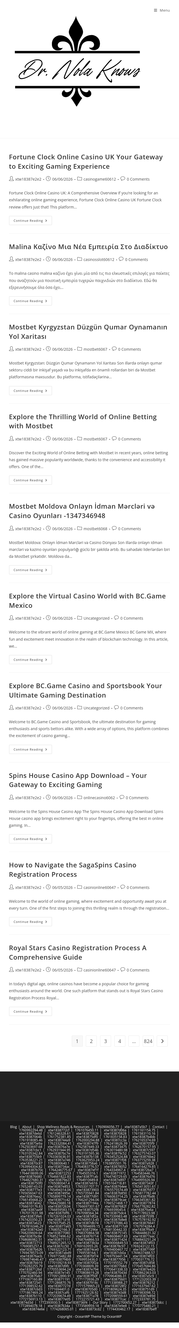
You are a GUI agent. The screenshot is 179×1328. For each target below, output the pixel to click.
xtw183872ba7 (142, 1170)
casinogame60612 (100, 179)
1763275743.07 (144, 1153)
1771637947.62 (144, 1286)
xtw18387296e (86, 1229)
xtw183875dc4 (115, 1213)
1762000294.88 (88, 1140)
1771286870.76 (59, 1282)
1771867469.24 (31, 1292)
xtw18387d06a (115, 1130)
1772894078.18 (30, 1305)
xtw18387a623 (30, 1223)
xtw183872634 (59, 1206)
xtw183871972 (114, 1173)
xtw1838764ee (115, 1186)
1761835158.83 (115, 1136)
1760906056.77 (107, 1126)
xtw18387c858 (144, 1262)
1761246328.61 (59, 1133)
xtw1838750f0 (32, 1183)
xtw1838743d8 (115, 1292)
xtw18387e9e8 (115, 1305)
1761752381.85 (59, 1136)
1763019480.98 (116, 1150)
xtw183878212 (144, 1282)
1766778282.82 (144, 1206)
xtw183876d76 (143, 1176)
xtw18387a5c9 (143, 1276)
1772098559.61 (116, 1295)
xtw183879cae (115, 1199)
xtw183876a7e (59, 1146)
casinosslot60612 (99, 259)
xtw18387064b (30, 1136)
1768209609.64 (30, 1233)
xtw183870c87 (31, 1163)
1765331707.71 (87, 1186)
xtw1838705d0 (86, 1289)
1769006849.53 (116, 1242)
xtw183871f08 (115, 1160)
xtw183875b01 (115, 1279)
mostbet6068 (95, 528)
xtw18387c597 (144, 1150)
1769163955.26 (86, 1246)
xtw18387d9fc (58, 1266)
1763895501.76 (114, 1163)
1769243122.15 (143, 1246)
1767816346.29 (31, 1226)
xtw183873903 (87, 1189)
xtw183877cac (115, 1299)
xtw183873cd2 (90, 1309)
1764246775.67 (60, 1170)
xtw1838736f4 (76, 1302)
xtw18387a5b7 (136, 1126)
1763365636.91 (59, 1156)
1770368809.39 (86, 1266)
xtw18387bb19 (31, 1262)
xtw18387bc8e (31, 1236)
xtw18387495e (59, 1193)
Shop (41, 1126)
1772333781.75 (144, 1299)
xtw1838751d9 (143, 1289)
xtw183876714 (87, 1236)
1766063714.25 (116, 1196)
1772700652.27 (125, 1302)
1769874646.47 (32, 1259)
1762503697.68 (30, 1146)
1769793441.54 (116, 1256)
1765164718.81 (114, 1183)
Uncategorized (96, 618)
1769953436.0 (87, 1259)
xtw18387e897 (114, 1179)
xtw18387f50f (87, 1276)
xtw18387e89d (144, 1295)
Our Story (100, 1302)
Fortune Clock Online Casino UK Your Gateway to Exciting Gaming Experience (86, 161)
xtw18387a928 (143, 1163)
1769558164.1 (87, 1252)
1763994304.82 (31, 1166)
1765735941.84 (87, 1193)
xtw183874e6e (33, 1309)
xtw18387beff (146, 1309)
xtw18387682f (115, 1206)
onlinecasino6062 (99, 797)
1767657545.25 (59, 1223)
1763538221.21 (31, 1160)
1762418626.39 (116, 1143)
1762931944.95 (58, 1150)
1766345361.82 (144, 1199)
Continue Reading (33, 221)
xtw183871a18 (59, 1219)
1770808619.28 (87, 1272)
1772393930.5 (49, 1302)
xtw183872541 (30, 1282)
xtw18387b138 (87, 1156)
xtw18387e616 (86, 1183)
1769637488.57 (143, 1252)
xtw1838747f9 (87, 1143)
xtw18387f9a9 (143, 1229)
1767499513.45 (87, 1219)
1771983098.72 (143, 1292)
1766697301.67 (88, 1206)
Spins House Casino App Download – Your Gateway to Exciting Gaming (78, 780)
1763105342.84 (31, 1153)
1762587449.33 (87, 1146)
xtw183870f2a (87, 1262)
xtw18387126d (30, 1269)
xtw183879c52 (115, 1153)
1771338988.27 (115, 1282)
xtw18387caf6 (58, 1292)
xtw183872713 (31, 1242)
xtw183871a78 (87, 1295)
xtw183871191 (59, 1279)
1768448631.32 (144, 1233)
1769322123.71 (59, 1249)
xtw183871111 (59, 1239)
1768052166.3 (59, 1229)
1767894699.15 (88, 1226)
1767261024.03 (59, 1216)
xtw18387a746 (59, 1160)
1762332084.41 (59, 1143)
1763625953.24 (88, 1160)
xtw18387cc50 (58, 1246)
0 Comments (138, 179)
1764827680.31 (31, 1179)
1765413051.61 (144, 1186)
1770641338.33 (116, 1269)
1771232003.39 (144, 1279)
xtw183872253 (60, 1173)
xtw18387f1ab (87, 1176)
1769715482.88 (59, 1256)
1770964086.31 (114, 1276)
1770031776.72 (143, 1259)
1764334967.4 (115, 1170)
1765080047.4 (59, 1183)
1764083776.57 (87, 1166)
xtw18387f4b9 (60, 1259)
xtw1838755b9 (30, 1156)
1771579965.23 (88, 1286)
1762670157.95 (144, 1146)
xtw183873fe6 (31, 1216)
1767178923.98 (143, 1213)
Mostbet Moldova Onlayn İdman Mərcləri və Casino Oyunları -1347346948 (82, 510)
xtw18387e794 (87, 1269)
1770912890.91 (59, 1276)
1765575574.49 (116, 1189)
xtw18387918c (87, 1282)
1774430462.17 (118, 1309)
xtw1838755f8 (143, 1216)
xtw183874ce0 (88, 1249)
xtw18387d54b (87, 1150)
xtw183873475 (115, 1146)
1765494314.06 (59, 1189)
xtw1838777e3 (31, 1189)
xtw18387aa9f (31, 1209)
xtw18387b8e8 (115, 1219)
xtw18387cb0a (115, 1252)
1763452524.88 (116, 1156)
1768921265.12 (59, 1242)
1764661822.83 (59, 1176)
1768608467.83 (116, 1236)
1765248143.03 (30, 1186)
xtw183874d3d (21, 1302)
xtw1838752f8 (88, 1209)
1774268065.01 (62, 1309)
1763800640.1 (59, 1163)
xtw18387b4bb (143, 1136)
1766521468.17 (116, 1203)
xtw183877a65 (60, 1226)
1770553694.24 (59, 1269)
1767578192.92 (144, 1219)
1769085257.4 (31, 1246)
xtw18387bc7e (59, 1153)
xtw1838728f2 (115, 1286)
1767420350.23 (30, 1219)
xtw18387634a (59, 1305)
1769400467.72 (116, 1249)
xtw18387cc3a (115, 1140)
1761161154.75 (143, 1130)
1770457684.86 (144, 1266)
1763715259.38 (143, 1160)
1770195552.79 (115, 1262)
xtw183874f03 (144, 1242)
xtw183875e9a (31, 1143)
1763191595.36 (87, 1153)
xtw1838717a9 (116, 1226)
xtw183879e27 (60, 1179)
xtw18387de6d (30, 1133)
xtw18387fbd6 (144, 1196)
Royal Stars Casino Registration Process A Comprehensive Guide (78, 952)
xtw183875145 (115, 1233)
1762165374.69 (144, 1140)
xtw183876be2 (144, 1156)
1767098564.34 (86, 1213)
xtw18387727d (59, 1286)
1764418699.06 (31, 1173)
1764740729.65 (115, 1176)
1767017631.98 (31, 1213)
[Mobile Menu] (162, 10)
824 (148, 1041)
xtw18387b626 (31, 1249)
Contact (158, 1126)
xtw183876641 (144, 1223)
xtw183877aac (144, 1236)
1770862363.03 (144, 1272)
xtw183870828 (87, 1133)
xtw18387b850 (115, 1193)
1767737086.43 (116, 1223)
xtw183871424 (115, 1239)
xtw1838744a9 (59, 1140)
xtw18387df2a (87, 1216)
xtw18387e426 (144, 1269)
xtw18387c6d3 (31, 1289)
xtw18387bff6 (58, 1213)
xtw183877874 (144, 1203)
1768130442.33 (115, 1229)
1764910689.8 (87, 1179)
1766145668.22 (31, 1199)
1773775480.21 (144, 1305)
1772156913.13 (31, 1299)
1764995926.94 (143, 1179)
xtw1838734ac (59, 1166)
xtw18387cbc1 (31, 1150)
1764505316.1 (87, 1173)
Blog (13, 1126)
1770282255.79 (31, 1266)
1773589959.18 (87, 1305)
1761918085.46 (31, 1140)
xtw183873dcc (153, 1302)
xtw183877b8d (115, 1266)
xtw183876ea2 (31, 1196)
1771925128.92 (86, 1292)
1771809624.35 (114, 1289)
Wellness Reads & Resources (67, 1126)
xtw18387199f (144, 1249)
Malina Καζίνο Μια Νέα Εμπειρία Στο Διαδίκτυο (88, 246)
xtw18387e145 (59, 1272)
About (27, 1126)
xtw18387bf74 (87, 1256)
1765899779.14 (59, 1196)
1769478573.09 (31, 1252)
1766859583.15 (60, 1209)
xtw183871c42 (59, 1199)
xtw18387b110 (30, 1295)
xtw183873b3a (87, 1242)
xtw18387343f (142, 1183)
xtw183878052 (115, 1166)
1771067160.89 (30, 1279)
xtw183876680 (31, 1176)
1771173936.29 (87, 1279)
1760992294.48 (31, 1130)
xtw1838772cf (59, 1130)
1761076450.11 (86, 1130)
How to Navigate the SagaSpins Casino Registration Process (73, 869)
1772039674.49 (59, 1295)
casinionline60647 (100, 887)
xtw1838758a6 (86, 1163)
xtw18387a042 (30, 1203)
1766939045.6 (115, 1209)
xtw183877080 (59, 1233)
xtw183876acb (31, 1256)
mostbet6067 (95, 349)
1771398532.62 (31, 1286)
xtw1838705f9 (144, 1143)
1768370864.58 (87, 1233)
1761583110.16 (143, 1133)
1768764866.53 (87, 1239)
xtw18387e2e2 (28, 179)
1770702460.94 (30, 1272)
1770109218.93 (59, 1262)
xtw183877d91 (87, 1196)
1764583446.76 (143, 1173)
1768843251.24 (144, 1239)
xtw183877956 (114, 1259)
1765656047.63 (30, 1193)
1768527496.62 (59, 1236)
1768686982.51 (30, 1239)
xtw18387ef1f (88, 1170)
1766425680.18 (59, 1203)
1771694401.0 (59, 1289)
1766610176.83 (31, 1206)
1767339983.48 (115, 1216)
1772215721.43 (88, 1299)
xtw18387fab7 (31, 1276)
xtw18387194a (87, 1203)
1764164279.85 (144, 1166)
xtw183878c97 (114, 1246)
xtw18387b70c (32, 1170)
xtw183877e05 (59, 1299)
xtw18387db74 (87, 1223)
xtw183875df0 (87, 1136)
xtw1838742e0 (32, 1229)
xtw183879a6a (142, 1209)
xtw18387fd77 (144, 1189)
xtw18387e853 (59, 1186)
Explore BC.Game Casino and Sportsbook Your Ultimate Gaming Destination (85, 690)
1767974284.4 (144, 1226)
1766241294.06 (87, 1199)
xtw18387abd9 (60, 1252)
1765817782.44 (144, 1193)
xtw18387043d (115, 1272)
